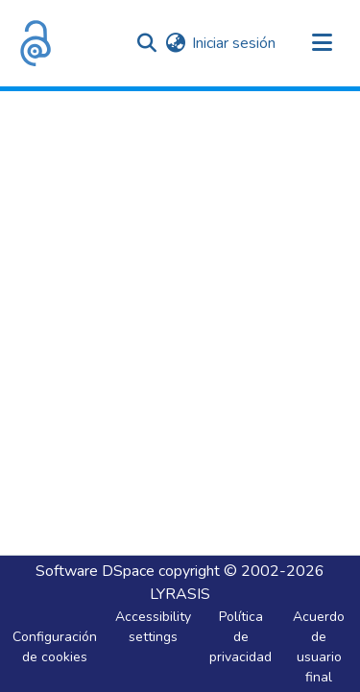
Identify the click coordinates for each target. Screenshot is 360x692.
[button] (36, 43)
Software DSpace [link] (95, 571)
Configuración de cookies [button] (54, 647)
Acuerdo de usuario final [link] (319, 647)
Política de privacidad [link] (240, 637)
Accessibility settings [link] (153, 627)
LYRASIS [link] (180, 594)
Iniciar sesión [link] (234, 43)
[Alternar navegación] (321, 43)
